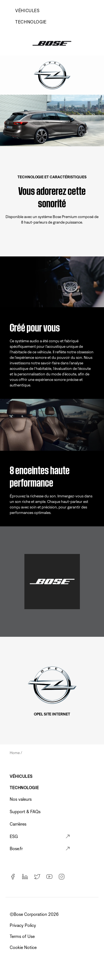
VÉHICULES (27, 10)
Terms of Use (23, 936)
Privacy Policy (23, 925)
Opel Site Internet (52, 714)
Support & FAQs (25, 811)
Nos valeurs (21, 799)
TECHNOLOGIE (31, 21)
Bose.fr (16, 848)
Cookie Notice (24, 947)
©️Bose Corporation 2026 (35, 914)
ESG (14, 836)
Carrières (18, 823)
